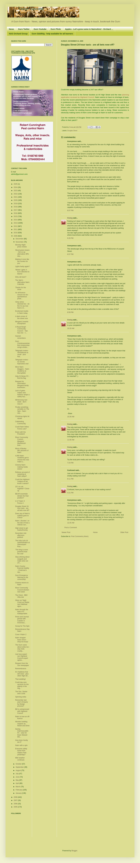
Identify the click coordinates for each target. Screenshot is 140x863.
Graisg (71, 127)
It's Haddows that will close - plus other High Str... (22, 674)
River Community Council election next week (22, 590)
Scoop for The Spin (22, 626)
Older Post (124, 532)
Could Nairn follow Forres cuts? (22, 428)
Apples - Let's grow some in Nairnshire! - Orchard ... (89, 29)
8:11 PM (70, 479)
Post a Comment (70, 527)
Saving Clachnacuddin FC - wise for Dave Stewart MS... (21, 733)
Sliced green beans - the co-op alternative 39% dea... (22, 253)
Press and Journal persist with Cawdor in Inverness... (22, 620)
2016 (16, 213)
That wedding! (20, 679)
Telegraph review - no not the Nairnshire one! (22, 362)
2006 (16, 804)
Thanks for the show (20, 288)
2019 (16, 204)
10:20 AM (70, 328)
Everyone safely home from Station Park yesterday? (21, 752)
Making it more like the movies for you (22, 261)
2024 (16, 187)
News (11, 29)
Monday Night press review (21, 246)
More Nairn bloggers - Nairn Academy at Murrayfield (22, 370)
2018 (16, 207)
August (18, 770)
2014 (16, 220)
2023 (16, 191)
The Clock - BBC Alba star (21, 596)
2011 (16, 229)
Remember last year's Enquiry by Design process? (21, 703)
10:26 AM (70, 417)
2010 (16, 233)
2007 (16, 800)
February (19, 790)
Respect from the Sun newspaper (22, 664)
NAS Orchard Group (18, 34)
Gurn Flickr (56, 29)
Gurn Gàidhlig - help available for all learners (52, 34)
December (20, 239)
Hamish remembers (20, 337)
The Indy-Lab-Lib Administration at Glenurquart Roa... (22, 543)
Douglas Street (72, 130)
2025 (16, 184)
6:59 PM (70, 312)
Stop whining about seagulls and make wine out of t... (22, 560)
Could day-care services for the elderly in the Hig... (22, 685)
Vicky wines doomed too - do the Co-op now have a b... (22, 305)
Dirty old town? (20, 277)
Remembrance (20, 669)
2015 (16, 216)
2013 (16, 223)
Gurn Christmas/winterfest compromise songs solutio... (22, 344)
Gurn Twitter (24, 29)
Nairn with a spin (21, 745)
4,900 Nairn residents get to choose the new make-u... (22, 459)
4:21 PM (70, 493)
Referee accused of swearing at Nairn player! (22, 474)
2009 (16, 236)
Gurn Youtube (40, 29)
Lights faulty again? (22, 266)
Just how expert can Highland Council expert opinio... (21, 657)
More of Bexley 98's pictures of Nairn (21, 451)
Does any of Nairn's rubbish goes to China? (22, 516)
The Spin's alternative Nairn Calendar (22, 282)
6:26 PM (70, 238)
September (20, 767)
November (20, 242)
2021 (16, 197)
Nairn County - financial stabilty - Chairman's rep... (22, 569)
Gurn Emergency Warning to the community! (21, 577)
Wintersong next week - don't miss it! (21, 402)
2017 (16, 210)
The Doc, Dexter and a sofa (21, 693)
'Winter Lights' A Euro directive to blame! (22, 272)
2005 (16, 807)
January (19, 793)
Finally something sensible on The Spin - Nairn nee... (22, 410)
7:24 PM (70, 463)
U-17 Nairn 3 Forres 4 (20, 502)
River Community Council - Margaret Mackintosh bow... (21, 441)
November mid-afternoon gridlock (21, 535)
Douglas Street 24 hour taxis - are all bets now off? (22, 508)
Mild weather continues (20, 759)
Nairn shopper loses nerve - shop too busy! (21, 640)
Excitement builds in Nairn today (21, 312)
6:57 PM (70, 254)
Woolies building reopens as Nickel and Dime (22, 724)
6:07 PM (70, 210)
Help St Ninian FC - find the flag (22, 377)
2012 (16, 226)
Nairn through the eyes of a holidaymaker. (21, 612)
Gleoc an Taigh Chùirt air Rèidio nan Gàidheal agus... (22, 603)
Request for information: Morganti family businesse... (22, 384)
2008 (16, 797)
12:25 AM (70, 523)
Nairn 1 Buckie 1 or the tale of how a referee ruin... (22, 523)
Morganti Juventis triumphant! (21, 323)
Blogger (74, 851)
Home (95, 532)
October (19, 764)
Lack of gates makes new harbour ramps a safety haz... (22, 394)
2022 (16, 194)
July (17, 774)
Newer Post (66, 532)
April (17, 783)
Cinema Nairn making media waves (21, 467)
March (18, 787)
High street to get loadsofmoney (21, 529)
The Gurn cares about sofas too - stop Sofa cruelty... (22, 648)
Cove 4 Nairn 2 (20, 634)
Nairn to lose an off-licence (22, 717)
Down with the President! (20, 433)
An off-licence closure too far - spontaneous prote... (22, 296)
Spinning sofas (20, 697)
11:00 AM (70, 440)
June (18, 777)
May (17, 780)
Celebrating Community (20, 422)
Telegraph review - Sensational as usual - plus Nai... (22, 354)
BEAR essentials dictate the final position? (22, 496)
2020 (16, 200)
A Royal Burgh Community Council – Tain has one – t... (21, 330)
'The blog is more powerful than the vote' (21, 552)
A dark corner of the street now (21, 317)
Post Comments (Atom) (79, 536)
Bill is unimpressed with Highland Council (22, 711)
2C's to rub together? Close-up (22, 489)
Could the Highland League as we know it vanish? (22, 481)
